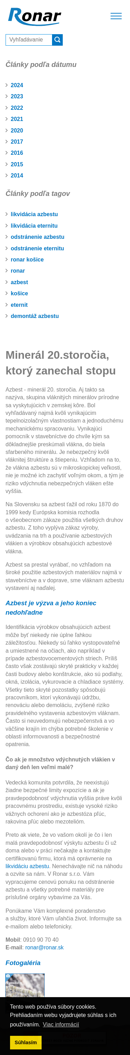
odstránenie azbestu (37, 237)
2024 (17, 85)
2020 (17, 131)
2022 (17, 108)
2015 (17, 164)
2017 (17, 142)
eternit (19, 305)
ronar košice (27, 260)
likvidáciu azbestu (27, 866)
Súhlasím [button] (26, 1042)
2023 (17, 96)
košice (19, 293)
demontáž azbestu (35, 316)
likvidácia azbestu (34, 214)
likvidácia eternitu (34, 226)
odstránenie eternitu (37, 248)
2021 (17, 119)
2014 (17, 176)
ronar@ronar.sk (44, 947)
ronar (18, 271)
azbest (19, 282)
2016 (17, 153)
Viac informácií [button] (61, 1024)
